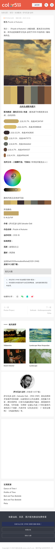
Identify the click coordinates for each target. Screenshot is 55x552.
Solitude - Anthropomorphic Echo (40, 311)
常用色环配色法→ (38, 162)
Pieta (6, 503)
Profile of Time (10, 492)
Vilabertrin (8, 345)
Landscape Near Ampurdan (39, 345)
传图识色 (28, 530)
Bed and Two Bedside (12, 496)
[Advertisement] (27, 449)
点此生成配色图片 (27, 106)
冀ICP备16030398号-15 (44, 548)
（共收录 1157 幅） (27, 392)
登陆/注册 (28, 535)
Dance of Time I (10, 488)
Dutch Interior (9, 366)
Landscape (33, 366)
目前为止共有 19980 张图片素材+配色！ (28, 524)
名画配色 (18, 13)
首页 (11, 13)
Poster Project (9, 310)
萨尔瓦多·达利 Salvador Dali (20, 223)
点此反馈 (11, 115)
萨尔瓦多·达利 (28, 13)
